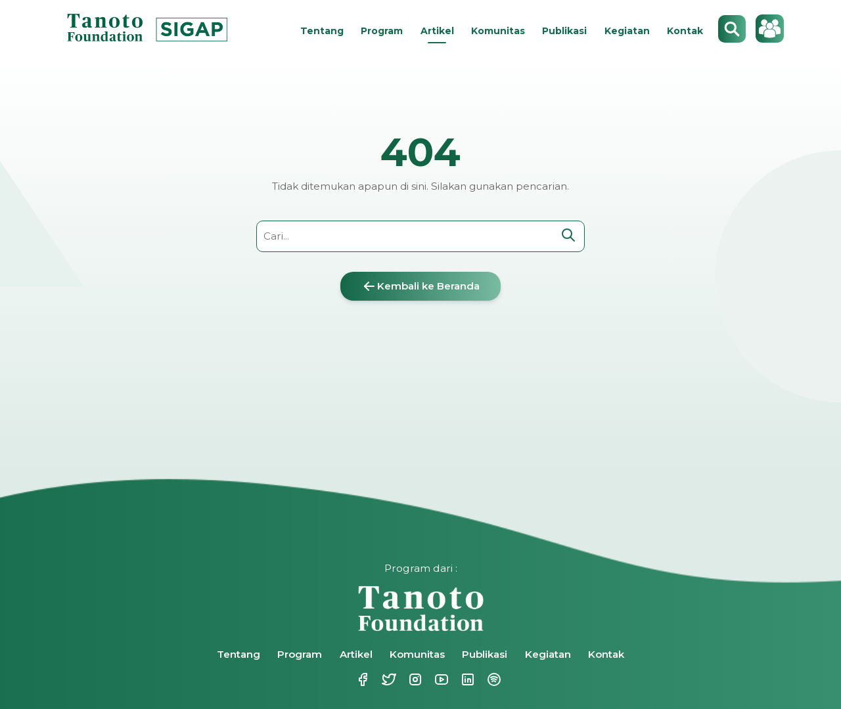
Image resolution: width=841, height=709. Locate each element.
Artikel (437, 31)
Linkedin (466, 679)
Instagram (413, 679)
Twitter (387, 679)
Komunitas (498, 31)
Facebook (361, 679)
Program (382, 31)
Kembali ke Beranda (420, 286)
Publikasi (564, 31)
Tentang (322, 31)
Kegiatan (627, 31)
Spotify (492, 679)
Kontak (685, 31)
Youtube (440, 679)
